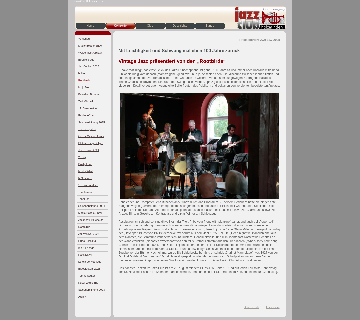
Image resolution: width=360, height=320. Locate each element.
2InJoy (82, 157)
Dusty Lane (85, 164)
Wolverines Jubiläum (90, 52)
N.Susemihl (85, 178)
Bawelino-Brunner (89, 94)
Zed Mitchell (85, 101)
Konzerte (120, 25)
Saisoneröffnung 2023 (91, 289)
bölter (81, 73)
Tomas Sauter (86, 275)
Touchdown (85, 192)
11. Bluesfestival (88, 108)
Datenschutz (251, 307)
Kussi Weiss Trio (88, 282)
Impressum (272, 307)
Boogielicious (86, 59)
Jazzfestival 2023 (88, 233)
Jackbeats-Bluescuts (90, 219)
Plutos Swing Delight (90, 143)
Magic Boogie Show (90, 45)
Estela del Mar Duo (90, 261)
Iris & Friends (86, 247)
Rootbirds (84, 80)
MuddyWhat (85, 171)
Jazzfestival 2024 (88, 150)
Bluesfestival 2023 (89, 268)
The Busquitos (87, 129)
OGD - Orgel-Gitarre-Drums (91, 137)
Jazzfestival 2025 (88, 66)
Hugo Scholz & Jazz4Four (87, 242)
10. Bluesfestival (88, 185)
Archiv (82, 296)
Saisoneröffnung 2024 (91, 205)
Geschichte (179, 25)
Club (150, 25)
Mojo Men (84, 87)
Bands (209, 25)
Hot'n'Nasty (85, 254)
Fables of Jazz (87, 115)
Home (90, 25)
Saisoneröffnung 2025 (91, 122)
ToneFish (84, 198)
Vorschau (84, 38)
